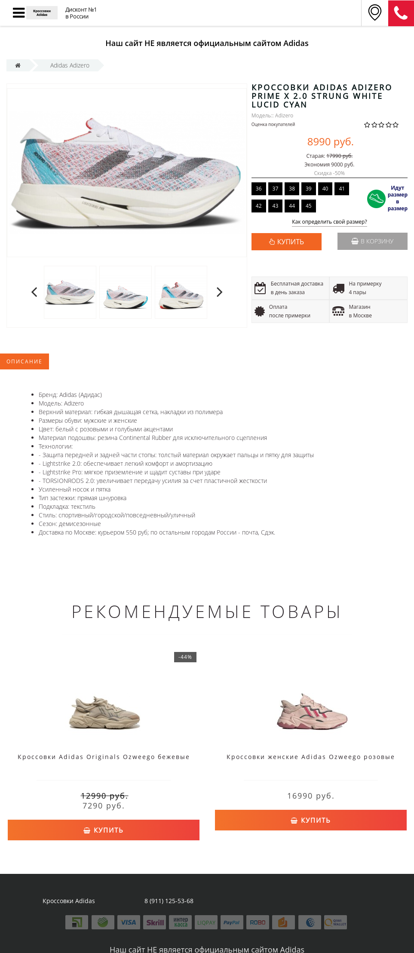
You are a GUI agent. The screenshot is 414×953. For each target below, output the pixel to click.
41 (342, 188)
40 (325, 188)
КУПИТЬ (290, 241)
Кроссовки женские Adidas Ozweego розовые (311, 757)
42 (259, 205)
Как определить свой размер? (329, 222)
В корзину (372, 241)
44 (292, 205)
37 (276, 188)
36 (259, 188)
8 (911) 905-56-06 (401, 13)
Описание (24, 361)
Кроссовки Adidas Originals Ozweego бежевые (104, 757)
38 (292, 188)
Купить (103, 830)
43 (276, 205)
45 (309, 205)
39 (309, 188)
